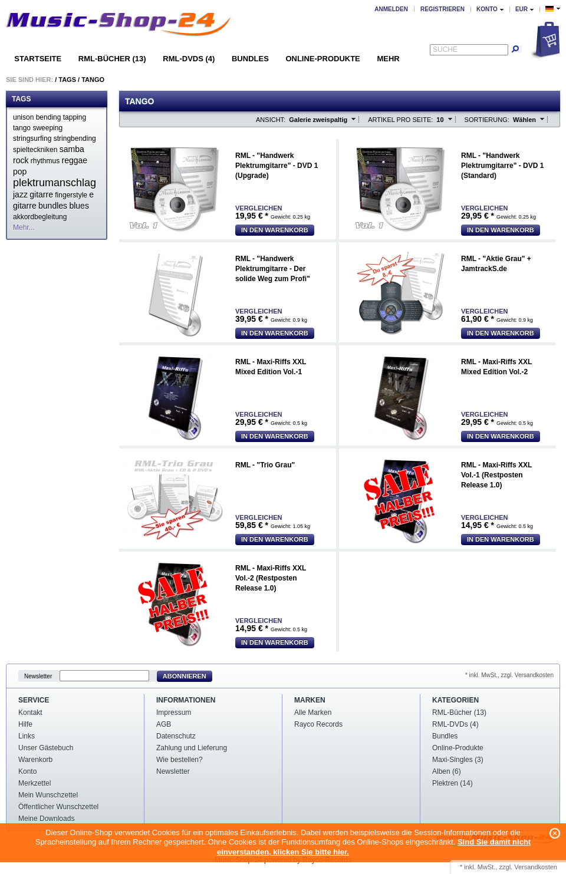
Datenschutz (176, 736)
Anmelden (391, 9)
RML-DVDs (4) (189, 58)
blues (78, 205)
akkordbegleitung (40, 217)
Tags (67, 79)
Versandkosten (535, 866)
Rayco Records (318, 724)
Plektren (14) (452, 783)
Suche (445, 49)
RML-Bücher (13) (112, 58)
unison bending (37, 117)
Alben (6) (446, 771)
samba (72, 149)
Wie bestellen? (179, 760)
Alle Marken (312, 712)
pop (20, 171)
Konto (27, 771)
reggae (75, 160)
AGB (163, 724)
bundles (52, 205)
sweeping (47, 128)
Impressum (173, 712)
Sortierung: (487, 119)
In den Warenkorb (274, 229)
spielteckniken (35, 150)
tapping (74, 117)
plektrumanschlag (54, 183)
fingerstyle (71, 195)
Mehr (388, 58)
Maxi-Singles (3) (457, 760)
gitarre (41, 194)
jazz (20, 194)
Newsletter (38, 676)
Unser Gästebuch (45, 748)
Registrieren (442, 9)
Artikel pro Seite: (400, 119)
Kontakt (30, 712)
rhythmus (45, 161)
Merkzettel (34, 783)
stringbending (75, 138)
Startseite (37, 58)
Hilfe (25, 724)
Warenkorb (35, 760)
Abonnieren (184, 676)
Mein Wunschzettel (48, 795)
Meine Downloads (46, 818)
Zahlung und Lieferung (191, 748)
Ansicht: (270, 119)
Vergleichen (258, 208)
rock (20, 160)
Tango (92, 79)
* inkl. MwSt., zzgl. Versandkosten (509, 675)
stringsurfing (32, 138)
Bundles (250, 58)
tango (22, 128)
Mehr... (24, 227)
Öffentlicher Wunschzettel (58, 807)
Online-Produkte (322, 58)
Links (26, 736)
